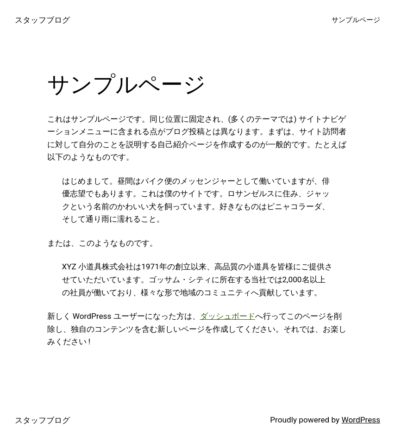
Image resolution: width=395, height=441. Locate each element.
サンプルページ (356, 20)
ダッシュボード (227, 316)
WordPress (360, 419)
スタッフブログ (42, 20)
